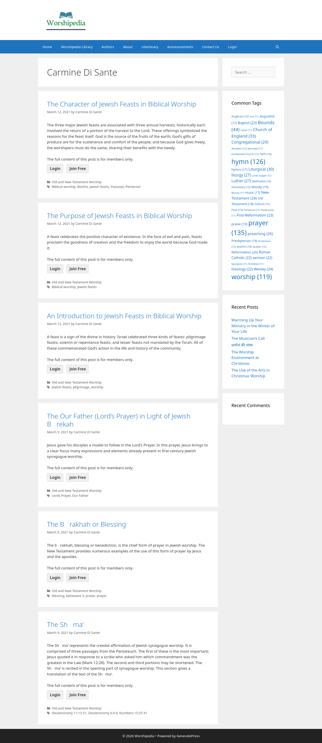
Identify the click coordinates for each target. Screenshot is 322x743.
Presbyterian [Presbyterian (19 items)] (244, 240)
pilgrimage (81, 387)
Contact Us (210, 47)
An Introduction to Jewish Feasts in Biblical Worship (124, 315)
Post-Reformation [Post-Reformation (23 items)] (255, 215)
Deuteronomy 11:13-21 (69, 713)
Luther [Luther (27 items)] (241, 180)
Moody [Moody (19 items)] (259, 187)
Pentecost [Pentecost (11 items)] (252, 210)
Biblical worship (64, 187)
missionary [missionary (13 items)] (240, 187)
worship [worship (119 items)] (251, 276)
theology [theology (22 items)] (242, 269)
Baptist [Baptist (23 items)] (247, 122)
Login (232, 47)
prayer (102, 596)
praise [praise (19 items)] (239, 224)
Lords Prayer (61, 495)
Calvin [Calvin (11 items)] (246, 130)
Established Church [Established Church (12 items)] (245, 154)
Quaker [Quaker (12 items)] (259, 246)
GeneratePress (188, 736)
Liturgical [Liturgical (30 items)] (261, 169)
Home (47, 47)
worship (97, 387)
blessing (58, 596)
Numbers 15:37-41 (133, 713)
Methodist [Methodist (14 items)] (261, 181)
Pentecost (132, 187)
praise (90, 596)
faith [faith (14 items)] (265, 154)
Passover (117, 187)
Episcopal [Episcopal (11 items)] (255, 148)
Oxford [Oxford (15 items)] (261, 204)
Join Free (77, 168)
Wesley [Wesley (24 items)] (263, 269)
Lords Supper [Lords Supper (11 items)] (261, 175)
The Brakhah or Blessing (86, 524)
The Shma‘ (65, 624)
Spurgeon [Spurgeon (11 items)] (239, 263)
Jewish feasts (99, 187)
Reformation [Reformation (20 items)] (244, 252)
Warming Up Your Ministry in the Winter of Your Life (253, 325)
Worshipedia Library (77, 47)
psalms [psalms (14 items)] (244, 246)
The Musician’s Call (248, 338)
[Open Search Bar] (277, 46)
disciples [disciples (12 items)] (238, 148)
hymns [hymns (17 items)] (239, 169)
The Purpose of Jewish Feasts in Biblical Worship (119, 215)
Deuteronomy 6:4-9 (103, 713)
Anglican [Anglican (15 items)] (240, 116)
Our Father (80, 495)
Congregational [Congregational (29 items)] (249, 142)
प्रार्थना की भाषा (242, 345)
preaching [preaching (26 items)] (260, 233)
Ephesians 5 (75, 596)
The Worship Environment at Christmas (245, 357)
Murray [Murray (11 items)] (237, 192)
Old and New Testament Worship (77, 182)
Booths (82, 187)
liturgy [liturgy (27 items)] (241, 175)
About (128, 47)
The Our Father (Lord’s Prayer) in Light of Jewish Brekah (119, 420)
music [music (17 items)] (252, 192)
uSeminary (150, 47)
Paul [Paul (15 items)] (237, 210)
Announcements (180, 47)
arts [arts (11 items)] (254, 116)
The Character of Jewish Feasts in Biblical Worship (121, 103)
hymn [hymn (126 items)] (248, 161)
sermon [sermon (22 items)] (262, 257)
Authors (108, 47)
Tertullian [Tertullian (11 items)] (255, 263)
